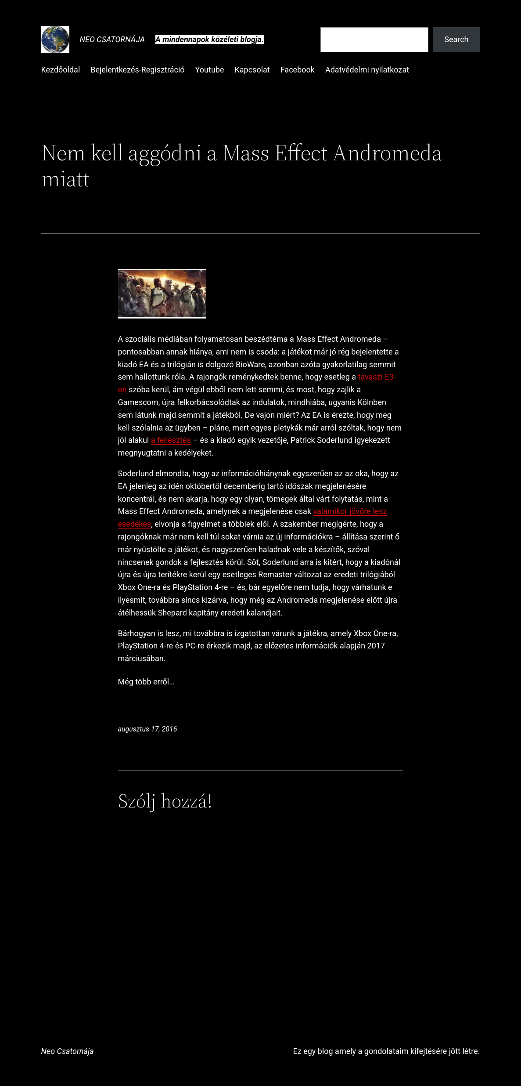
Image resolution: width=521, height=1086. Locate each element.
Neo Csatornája (112, 39)
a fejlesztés (171, 440)
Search (456, 39)
